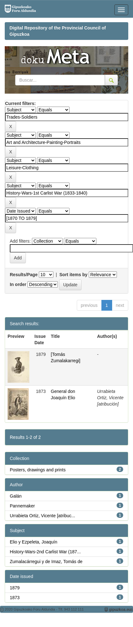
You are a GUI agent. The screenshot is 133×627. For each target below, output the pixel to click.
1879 (15, 587)
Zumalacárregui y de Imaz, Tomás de (46, 561)
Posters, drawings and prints (38, 469)
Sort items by (73, 274)
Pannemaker (22, 505)
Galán (15, 496)
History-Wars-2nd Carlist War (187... (45, 551)
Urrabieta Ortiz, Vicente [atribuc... (42, 515)
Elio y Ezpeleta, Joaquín (33, 541)
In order (18, 284)
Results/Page (24, 274)
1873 (15, 597)
